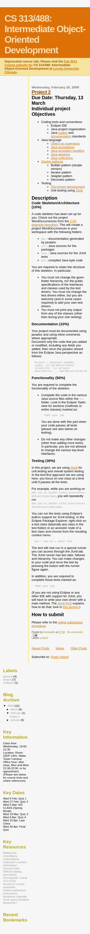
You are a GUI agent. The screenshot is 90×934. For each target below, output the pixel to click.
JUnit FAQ (65, 606)
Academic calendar (15, 899)
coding (62, 133)
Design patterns (52, 161)
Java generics (60, 154)
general (7, 679)
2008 (10, 709)
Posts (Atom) (60, 660)
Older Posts (79, 651)
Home (60, 651)
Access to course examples (13, 889)
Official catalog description (12, 876)
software (8, 686)
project (44, 641)
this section (70, 610)
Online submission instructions (14, 895)
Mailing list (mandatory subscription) (11, 859)
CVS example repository (54, 223)
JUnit (79, 190)
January (16, 723)
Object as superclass (65, 143)
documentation (61, 136)
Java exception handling (67, 151)
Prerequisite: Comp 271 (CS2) (15, 882)
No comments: (75, 635)
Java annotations (62, 147)
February (16, 716)
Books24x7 (10, 906)
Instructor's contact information (15, 867)
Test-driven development (68, 187)
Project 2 (41, 92)
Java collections (62, 158)
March (15, 712)
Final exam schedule (16, 902)
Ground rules (11, 871)
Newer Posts (40, 651)
